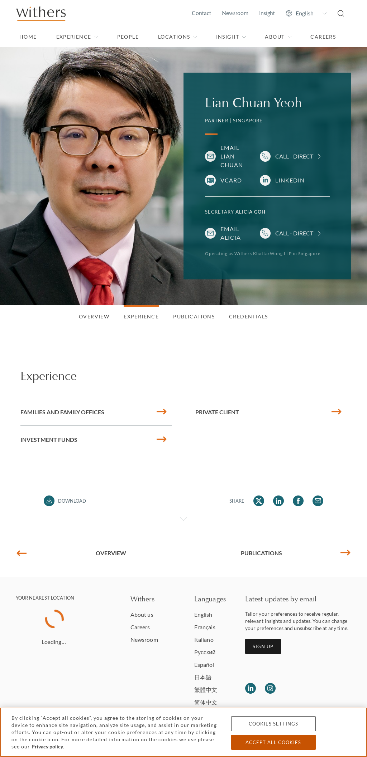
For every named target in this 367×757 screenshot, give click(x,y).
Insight (267, 13)
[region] (183, 732)
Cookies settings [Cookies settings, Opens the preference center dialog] (273, 724)
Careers (323, 37)
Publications (194, 316)
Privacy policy (47, 746)
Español (204, 664)
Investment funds (93, 439)
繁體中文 (205, 689)
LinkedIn (290, 180)
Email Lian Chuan (231, 156)
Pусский (204, 652)
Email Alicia (230, 233)
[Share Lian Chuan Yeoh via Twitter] (258, 500)
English (203, 614)
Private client (268, 411)
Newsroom (235, 13)
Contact (201, 13)
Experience (77, 37)
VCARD (231, 180)
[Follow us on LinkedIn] (250, 688)
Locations (178, 37)
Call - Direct (294, 156)
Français (204, 627)
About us (141, 614)
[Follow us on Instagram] (270, 688)
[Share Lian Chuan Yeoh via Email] (318, 500)
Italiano (204, 639)
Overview (94, 316)
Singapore (248, 120)
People (128, 37)
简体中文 (205, 702)
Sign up (263, 646)
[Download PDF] (65, 500)
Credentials (248, 316)
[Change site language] (306, 13)
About (278, 37)
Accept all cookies (273, 742)
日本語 (202, 677)
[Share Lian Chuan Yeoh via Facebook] (298, 500)
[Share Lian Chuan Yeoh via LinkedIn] (278, 500)
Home (28, 37)
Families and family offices (93, 411)
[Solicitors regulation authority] (332, 688)
